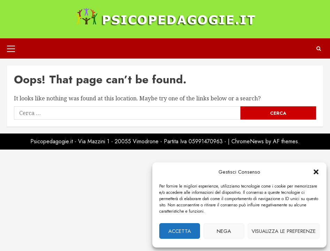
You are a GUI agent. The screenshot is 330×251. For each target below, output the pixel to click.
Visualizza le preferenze (284, 231)
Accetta (179, 231)
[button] (316, 171)
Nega (224, 231)
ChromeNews (247, 141)
